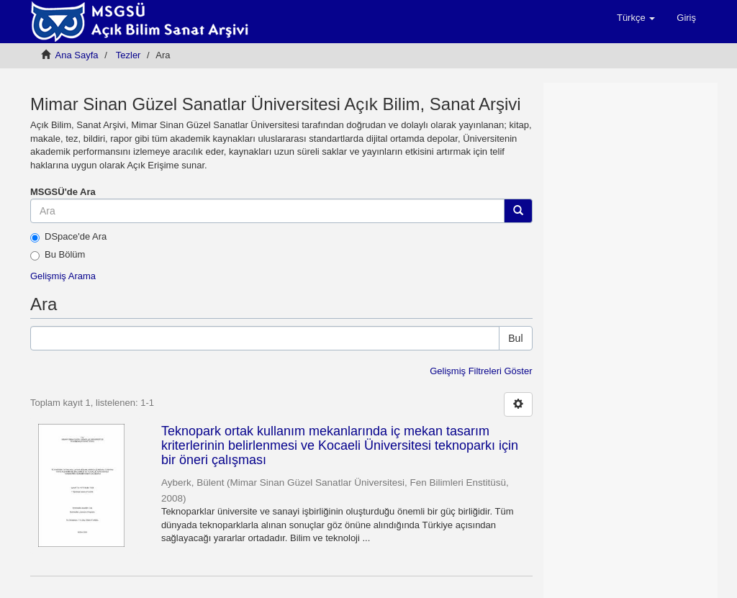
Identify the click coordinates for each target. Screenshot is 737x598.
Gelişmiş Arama (63, 276)
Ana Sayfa (77, 55)
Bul (515, 338)
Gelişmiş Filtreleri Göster (481, 371)
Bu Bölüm (57, 255)
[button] (636, 18)
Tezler (128, 55)
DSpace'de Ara (68, 237)
